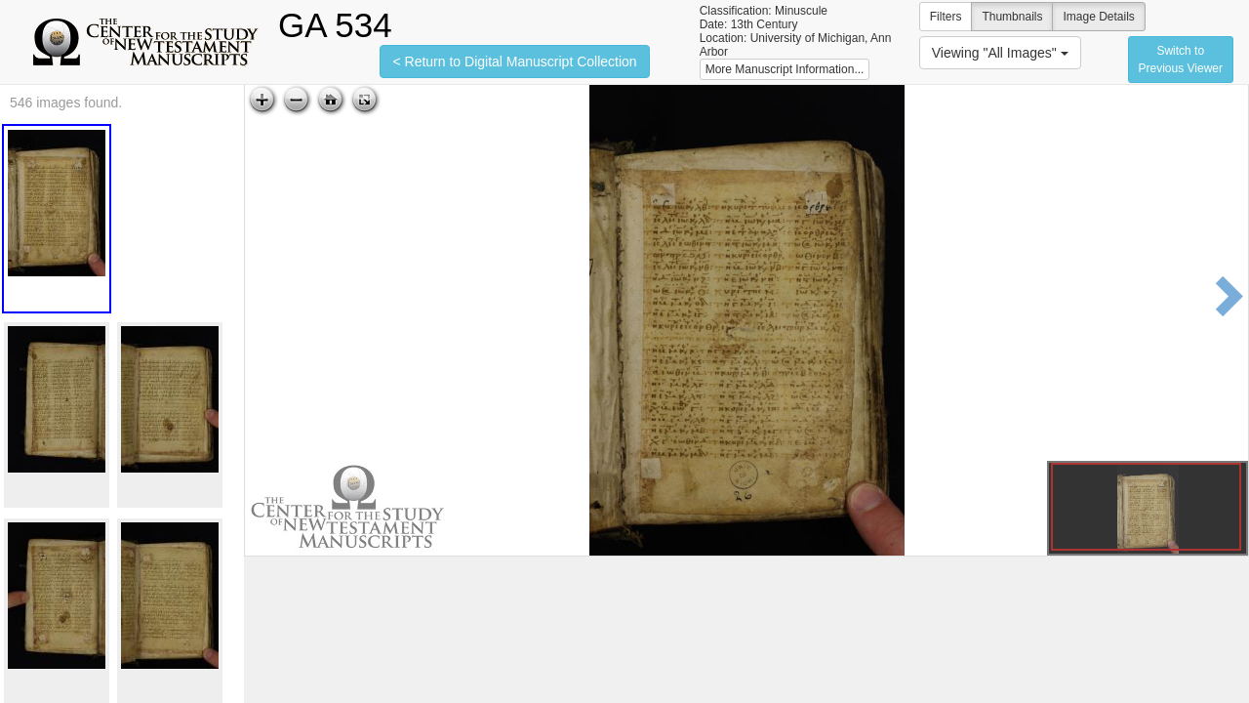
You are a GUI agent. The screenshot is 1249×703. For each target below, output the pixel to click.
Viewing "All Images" (1000, 53)
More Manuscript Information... (785, 69)
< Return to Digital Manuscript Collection (514, 61)
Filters (946, 16)
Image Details (1098, 16)
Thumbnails (1012, 16)
